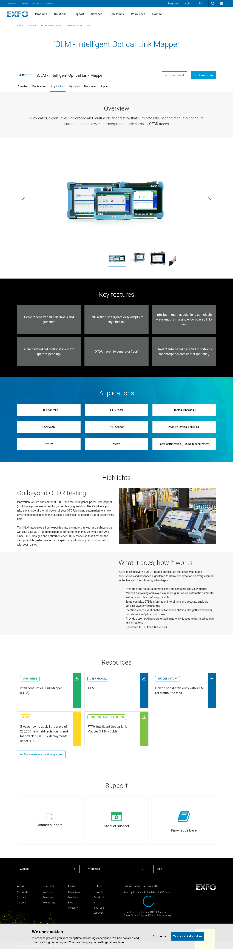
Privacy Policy (137, 915)
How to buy (116, 14)
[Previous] (23, 199)
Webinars (73, 897)
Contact (157, 14)
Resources (138, 14)
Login (187, 3)
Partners (37, 3)
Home (20, 25)
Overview (23, 86)
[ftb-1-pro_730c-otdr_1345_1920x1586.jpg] (158, 258)
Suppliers (49, 3)
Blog (70, 902)
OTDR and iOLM (74, 25)
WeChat (98, 912)
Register (173, 3)
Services (96, 14)
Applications (58, 86)
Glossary (73, 907)
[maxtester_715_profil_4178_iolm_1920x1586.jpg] (137, 258)
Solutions (60, 14)
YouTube (99, 907)
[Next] (209, 199)
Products (41, 14)
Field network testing (51, 25)
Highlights (74, 86)
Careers (24, 3)
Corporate (11, 3)
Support (79, 14)
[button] (213, 3)
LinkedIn (98, 892)
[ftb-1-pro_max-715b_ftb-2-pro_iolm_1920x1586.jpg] (116, 199)
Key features (39, 86)
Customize (159, 936)
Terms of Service (157, 915)
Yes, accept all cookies (187, 936)
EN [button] (202, 3)
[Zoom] (167, 516)
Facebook (99, 897)
